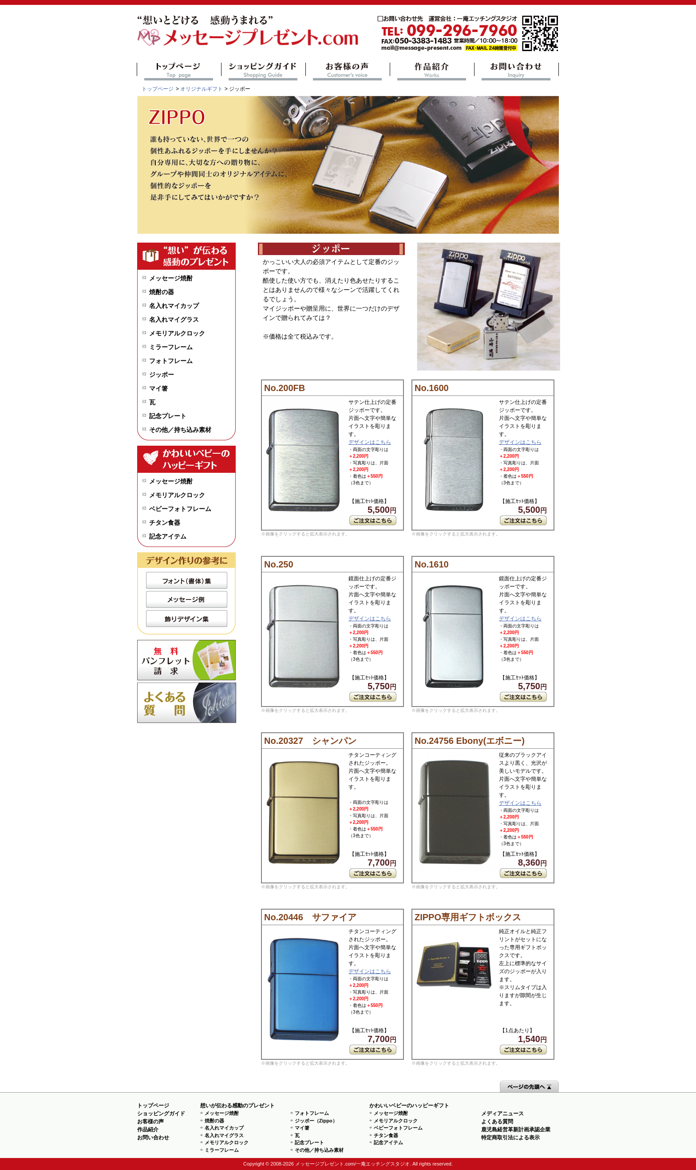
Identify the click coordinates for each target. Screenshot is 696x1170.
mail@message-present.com (468, 34)
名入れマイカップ (174, 305)
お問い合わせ (516, 71)
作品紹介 (432, 71)
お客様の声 (348, 71)
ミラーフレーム (171, 347)
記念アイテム (167, 536)
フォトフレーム (171, 360)
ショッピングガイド (263, 71)
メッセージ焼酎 (171, 278)
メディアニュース (502, 1113)
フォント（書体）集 (186, 580)
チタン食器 (164, 522)
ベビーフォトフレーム (180, 508)
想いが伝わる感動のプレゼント (237, 1105)
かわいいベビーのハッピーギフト (409, 1105)
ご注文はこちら (372, 520)
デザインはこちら (369, 442)
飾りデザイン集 (186, 618)
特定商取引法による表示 (510, 1137)
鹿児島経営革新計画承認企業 (515, 1129)
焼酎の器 (161, 291)
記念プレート (167, 415)
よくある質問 (186, 703)
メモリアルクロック (177, 333)
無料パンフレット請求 (186, 660)
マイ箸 (158, 388)
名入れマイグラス (174, 319)
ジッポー (161, 374)
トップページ (179, 71)
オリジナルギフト (201, 89)
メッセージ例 (186, 599)
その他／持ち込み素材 (180, 429)
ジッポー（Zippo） (316, 1120)
